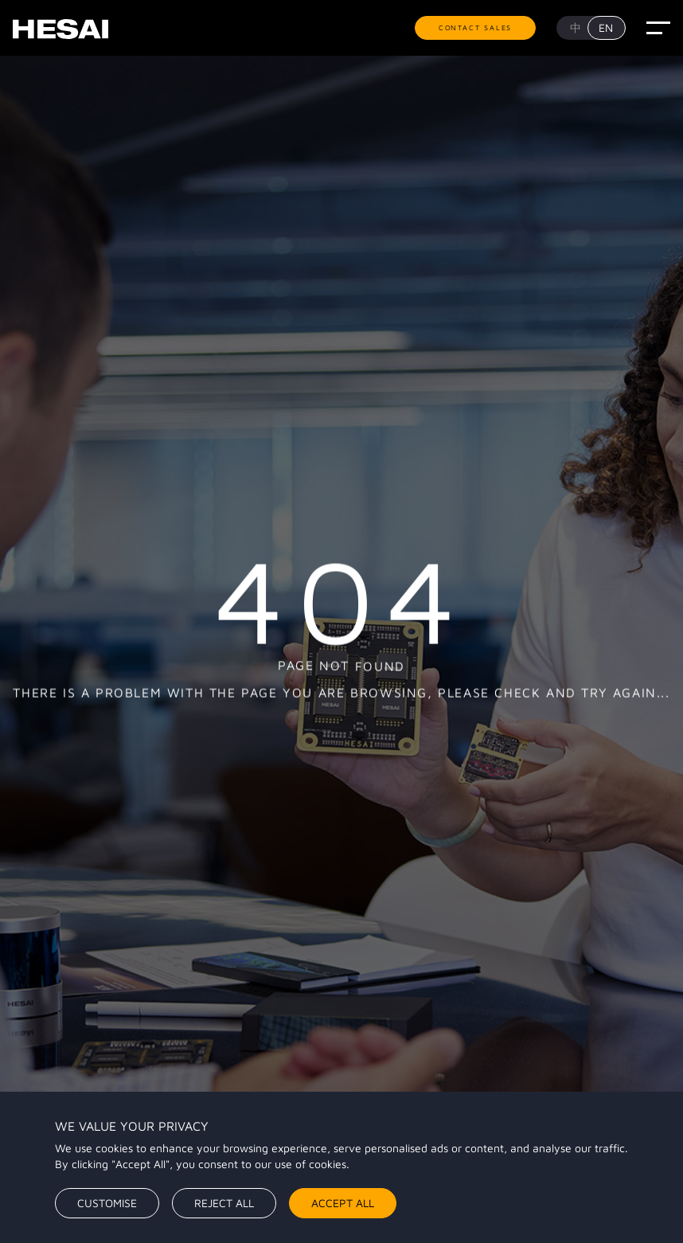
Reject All (224, 1203)
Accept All (342, 1203)
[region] (341, 1167)
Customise (107, 1203)
